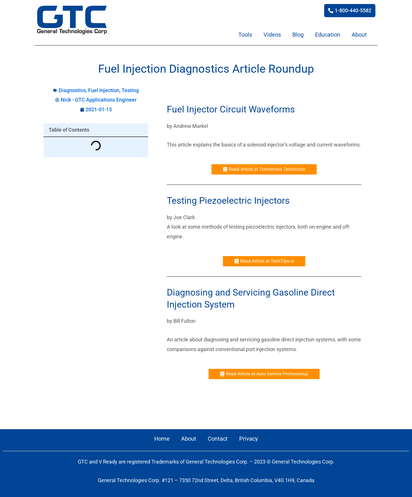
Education (327, 34)
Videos (272, 34)
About (359, 34)
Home (162, 438)
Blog (298, 34)
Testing (130, 90)
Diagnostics (72, 90)
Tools (245, 34)
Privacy (248, 438)
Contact (218, 438)
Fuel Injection (103, 90)
